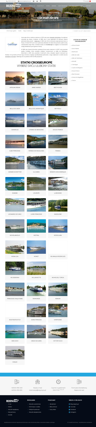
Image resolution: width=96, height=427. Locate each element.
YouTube (72, 407)
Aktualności (52, 404)
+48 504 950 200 (11, 1)
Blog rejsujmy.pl (74, 404)
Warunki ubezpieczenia (34, 412)
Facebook (72, 409)
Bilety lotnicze (52, 407)
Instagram (72, 412)
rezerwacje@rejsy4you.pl (24, 1)
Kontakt (9, 415)
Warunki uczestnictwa (34, 404)
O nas (8, 404)
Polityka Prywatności (33, 409)
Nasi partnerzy (11, 412)
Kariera (9, 407)
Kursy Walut (52, 409)
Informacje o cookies (33, 407)
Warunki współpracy (12, 409)
